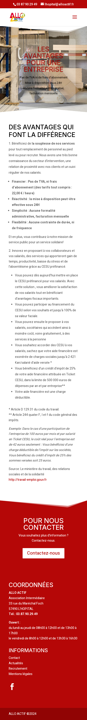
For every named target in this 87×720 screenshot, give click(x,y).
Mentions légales (20, 674)
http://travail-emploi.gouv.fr (28, 479)
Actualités (16, 663)
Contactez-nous (43, 553)
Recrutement (18, 668)
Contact (14, 658)
